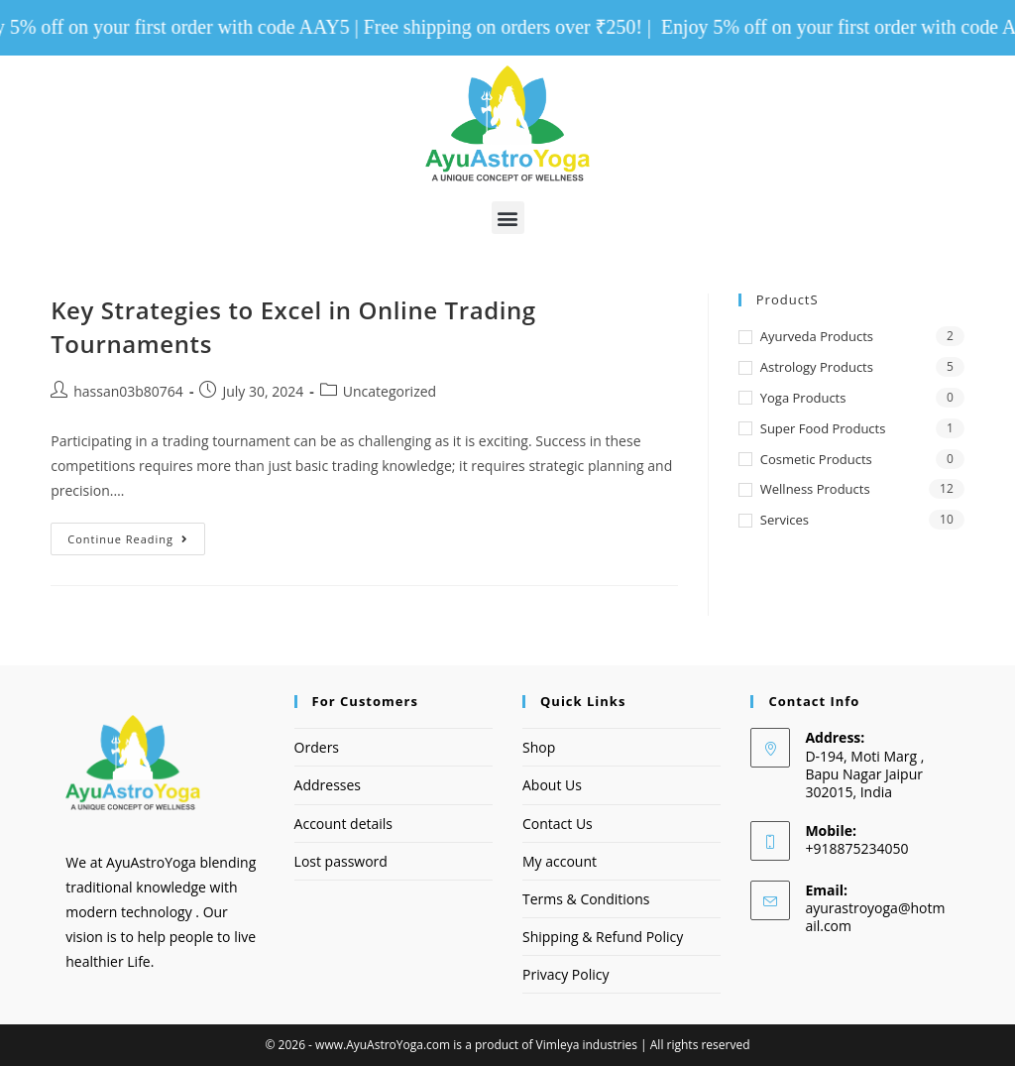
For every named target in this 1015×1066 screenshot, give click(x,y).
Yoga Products (803, 398)
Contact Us (557, 823)
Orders (316, 747)
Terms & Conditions (586, 898)
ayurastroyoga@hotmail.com (875, 917)
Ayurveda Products (816, 337)
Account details (343, 823)
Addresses (327, 785)
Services (784, 520)
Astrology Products (816, 367)
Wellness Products (815, 490)
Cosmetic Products (816, 459)
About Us (552, 785)
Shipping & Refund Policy (602, 936)
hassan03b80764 (128, 391)
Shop (538, 747)
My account (559, 861)
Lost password (341, 861)
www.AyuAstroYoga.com (382, 1044)
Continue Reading (136, 534)
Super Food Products (823, 428)
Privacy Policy (565, 974)
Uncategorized (389, 391)
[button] (508, 218)
